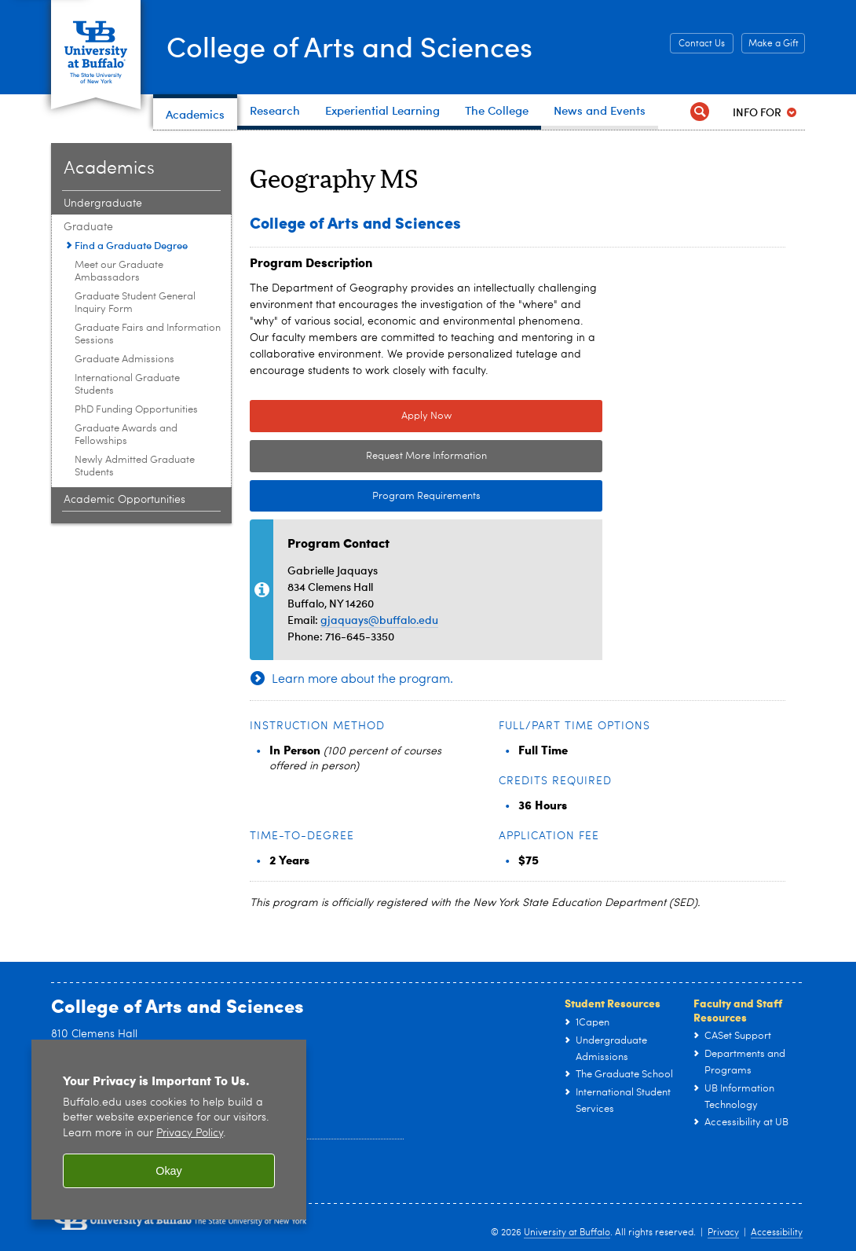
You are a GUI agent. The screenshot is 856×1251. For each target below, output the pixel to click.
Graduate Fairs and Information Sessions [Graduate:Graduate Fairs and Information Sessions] (148, 334)
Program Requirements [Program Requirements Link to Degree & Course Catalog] (365, 496)
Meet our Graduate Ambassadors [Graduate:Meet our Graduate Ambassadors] (119, 271)
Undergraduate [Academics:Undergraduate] (103, 203)
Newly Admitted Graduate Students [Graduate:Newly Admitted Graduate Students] (135, 466)
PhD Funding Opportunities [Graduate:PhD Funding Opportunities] (136, 410)
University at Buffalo (567, 1233)
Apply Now (426, 416)
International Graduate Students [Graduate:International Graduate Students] (127, 384)
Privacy (723, 1233)
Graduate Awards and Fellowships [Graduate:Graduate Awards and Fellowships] (126, 435)
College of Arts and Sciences (349, 45)
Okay (168, 1171)
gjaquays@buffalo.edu (379, 619)
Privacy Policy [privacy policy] (189, 1133)
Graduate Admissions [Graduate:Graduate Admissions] (124, 359)
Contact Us (702, 44)
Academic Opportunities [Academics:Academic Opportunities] (124, 499)
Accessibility (777, 1233)
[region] (168, 1130)
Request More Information (426, 456)
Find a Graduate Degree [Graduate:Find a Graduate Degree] (131, 245)
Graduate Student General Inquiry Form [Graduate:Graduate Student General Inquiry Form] (135, 303)
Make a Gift (773, 44)
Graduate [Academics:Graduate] (88, 227)
